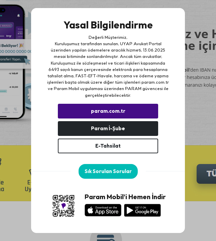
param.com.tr (155, 82)
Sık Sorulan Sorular (108, 171)
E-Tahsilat (108, 146)
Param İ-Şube (108, 128)
